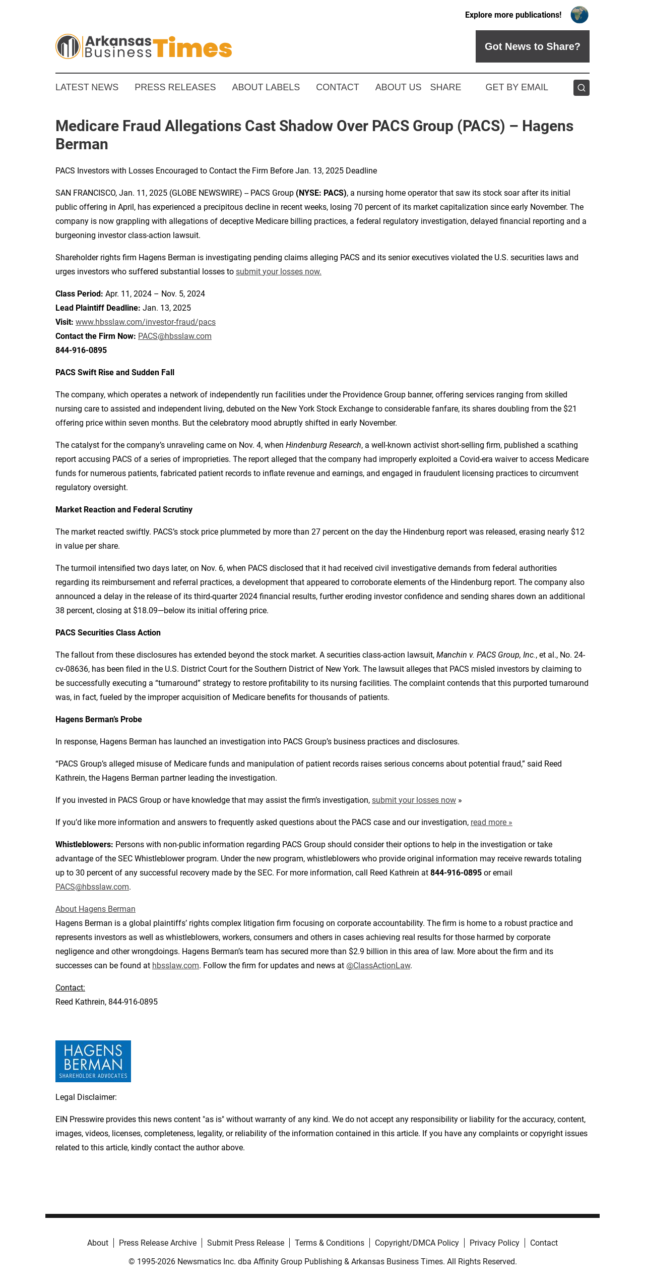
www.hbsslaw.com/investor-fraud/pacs (146, 322)
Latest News (86, 87)
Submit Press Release (245, 1243)
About (97, 1243)
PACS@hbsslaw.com (175, 336)
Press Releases (175, 87)
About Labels (266, 87)
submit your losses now (414, 800)
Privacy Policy (495, 1243)
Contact (337, 87)
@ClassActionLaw (378, 965)
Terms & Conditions (329, 1243)
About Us (398, 87)
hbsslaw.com (175, 965)
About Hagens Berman (95, 909)
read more (488, 822)
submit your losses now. (278, 271)
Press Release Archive (158, 1243)
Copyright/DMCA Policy (417, 1243)
